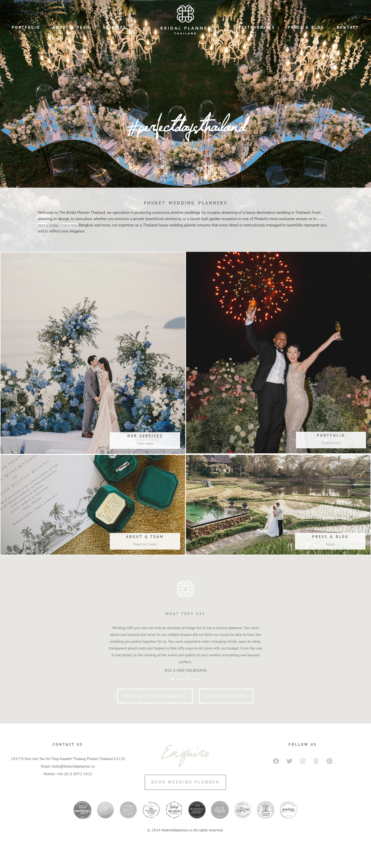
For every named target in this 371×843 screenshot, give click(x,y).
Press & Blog (306, 27)
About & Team (71, 27)
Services (114, 27)
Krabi (54, 225)
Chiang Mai (69, 225)
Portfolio (26, 27)
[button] (178, 175)
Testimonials (256, 27)
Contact (348, 27)
